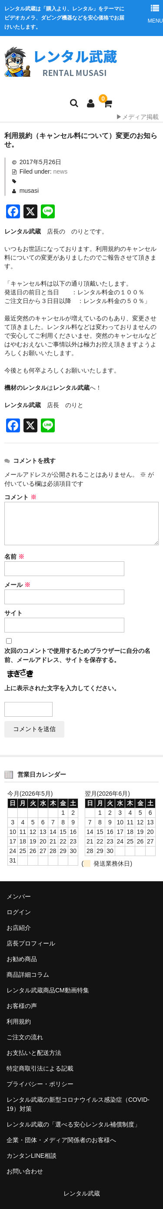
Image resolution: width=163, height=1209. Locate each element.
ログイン (19, 912)
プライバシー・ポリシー (40, 1084)
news (60, 171)
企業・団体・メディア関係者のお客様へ (61, 1140)
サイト (13, 612)
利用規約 (19, 1021)
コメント (20, 497)
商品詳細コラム (28, 974)
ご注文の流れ (25, 1037)
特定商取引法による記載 (40, 1068)
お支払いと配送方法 (34, 1052)
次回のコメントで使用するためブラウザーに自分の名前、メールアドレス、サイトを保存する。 (77, 655)
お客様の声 (22, 1005)
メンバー (19, 896)
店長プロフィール (31, 943)
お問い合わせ (25, 1171)
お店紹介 (19, 927)
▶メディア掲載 (137, 116)
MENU (155, 12)
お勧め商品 (22, 958)
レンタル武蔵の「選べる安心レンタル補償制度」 (73, 1124)
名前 (14, 556)
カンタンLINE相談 (32, 1155)
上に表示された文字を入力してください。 (62, 688)
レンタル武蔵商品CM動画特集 (48, 990)
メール (17, 584)
